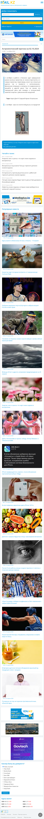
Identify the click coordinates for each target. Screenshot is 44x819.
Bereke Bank (7, 771)
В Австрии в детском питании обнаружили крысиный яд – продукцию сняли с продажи (22, 655)
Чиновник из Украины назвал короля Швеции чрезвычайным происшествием (22, 326)
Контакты (15, 814)
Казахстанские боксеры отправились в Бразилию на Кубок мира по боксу (22, 622)
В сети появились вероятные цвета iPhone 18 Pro (22, 491)
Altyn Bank (7, 769)
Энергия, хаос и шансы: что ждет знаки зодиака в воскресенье (22, 392)
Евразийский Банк (9, 780)
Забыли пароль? (7, 26)
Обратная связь (27, 817)
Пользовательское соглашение (8, 817)
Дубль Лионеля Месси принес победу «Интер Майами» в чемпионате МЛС (22, 426)
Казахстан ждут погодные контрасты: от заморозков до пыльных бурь (22, 259)
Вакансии (20, 817)
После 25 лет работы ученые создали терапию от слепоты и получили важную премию (22, 555)
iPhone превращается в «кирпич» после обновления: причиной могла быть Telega (22, 459)
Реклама (9, 814)
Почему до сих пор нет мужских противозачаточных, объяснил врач (22, 688)
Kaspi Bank (7, 788)
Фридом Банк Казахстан (11, 786)
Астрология (5, 43)
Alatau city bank (8, 767)
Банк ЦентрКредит (9, 777)
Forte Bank (7, 773)
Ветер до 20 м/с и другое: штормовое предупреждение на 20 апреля (22, 359)
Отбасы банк (8, 782)
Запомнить (39, 26)
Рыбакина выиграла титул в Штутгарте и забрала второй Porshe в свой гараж (22, 293)
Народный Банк (9, 784)
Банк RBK (6, 775)
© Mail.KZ (3, 814)
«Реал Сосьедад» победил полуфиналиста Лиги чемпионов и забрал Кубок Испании (22, 589)
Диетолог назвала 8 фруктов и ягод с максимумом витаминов (22, 523)
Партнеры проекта (22, 814)
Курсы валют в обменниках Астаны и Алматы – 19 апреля (22, 227)
